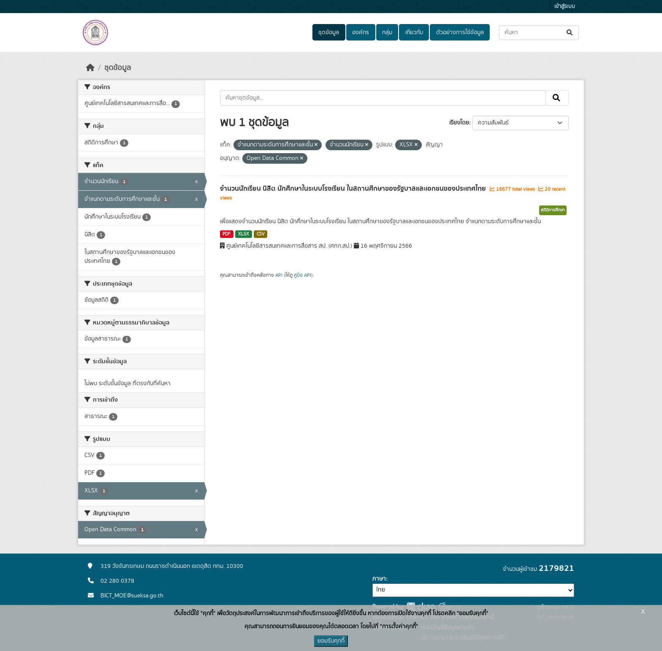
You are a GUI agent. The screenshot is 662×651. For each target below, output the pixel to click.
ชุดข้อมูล (328, 32)
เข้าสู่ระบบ (564, 7)
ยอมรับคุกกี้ (331, 641)
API (278, 275)
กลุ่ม (387, 32)
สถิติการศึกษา (553, 210)
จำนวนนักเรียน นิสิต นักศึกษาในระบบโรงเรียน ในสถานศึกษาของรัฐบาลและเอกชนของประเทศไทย (354, 188)
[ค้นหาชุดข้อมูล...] (539, 32)
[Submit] (570, 32)
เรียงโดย (459, 123)
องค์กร (360, 32)
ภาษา (379, 579)
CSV (261, 234)
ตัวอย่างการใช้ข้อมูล (460, 32)
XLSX (243, 234)
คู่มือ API (302, 275)
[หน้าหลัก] (90, 67)
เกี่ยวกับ (414, 32)
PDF (226, 234)
